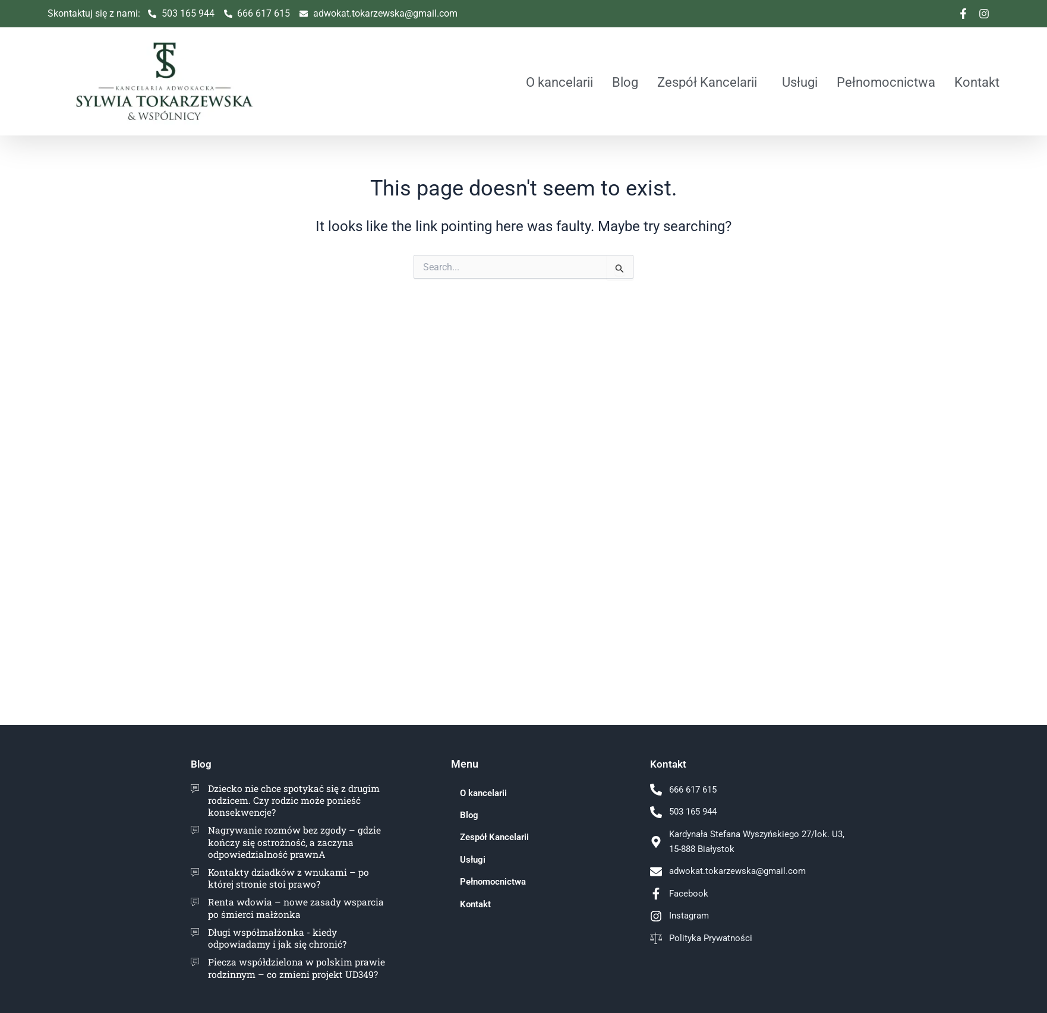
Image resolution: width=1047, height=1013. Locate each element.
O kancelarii (559, 82)
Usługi (800, 82)
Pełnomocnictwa (886, 82)
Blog (625, 82)
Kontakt (976, 82)
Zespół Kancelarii (707, 82)
